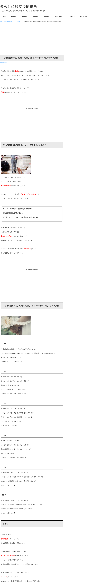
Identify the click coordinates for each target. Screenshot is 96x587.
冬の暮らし (47, 16)
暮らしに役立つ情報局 (18, 6)
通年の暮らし (58, 16)
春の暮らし (14, 16)
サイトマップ (71, 16)
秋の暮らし (36, 16)
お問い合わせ (83, 16)
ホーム (4, 16)
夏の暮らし (25, 16)
